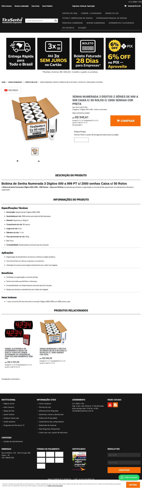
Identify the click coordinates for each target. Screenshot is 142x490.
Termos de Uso (45, 407)
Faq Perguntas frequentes (49, 429)
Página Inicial (9, 403)
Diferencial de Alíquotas (48, 411)
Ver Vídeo (11, 90)
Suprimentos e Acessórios (121, 23)
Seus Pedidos (47, 6)
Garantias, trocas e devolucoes (51, 414)
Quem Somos (9, 414)
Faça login (91, 6)
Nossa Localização (22, 6)
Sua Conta (35, 6)
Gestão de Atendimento (13, 441)
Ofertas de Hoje (69, 13)
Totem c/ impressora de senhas (77, 18)
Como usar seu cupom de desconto (53, 432)
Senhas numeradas (96, 23)
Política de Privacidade (48, 418)
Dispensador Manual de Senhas (111, 18)
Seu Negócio (68, 28)
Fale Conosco (7, 6)
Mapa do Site (9, 411)
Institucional (9, 399)
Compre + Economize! (91, 13)
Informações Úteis (46, 399)
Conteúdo (6, 437)
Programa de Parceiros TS (14, 425)
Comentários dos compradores (51, 421)
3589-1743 (78, 403)
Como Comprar (45, 403)
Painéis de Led (111, 13)
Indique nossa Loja (11, 418)
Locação (82, 28)
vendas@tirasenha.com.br (83, 411)
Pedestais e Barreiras (72, 23)
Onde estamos (9, 421)
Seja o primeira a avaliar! (81, 113)
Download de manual (47, 425)
